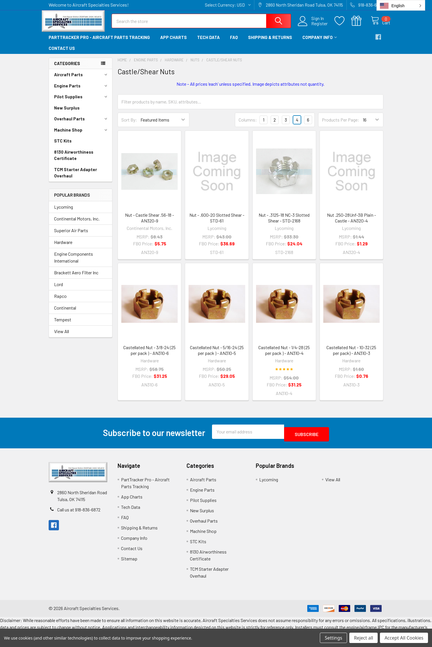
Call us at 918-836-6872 (78, 512)
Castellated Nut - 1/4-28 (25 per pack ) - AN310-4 (284, 355)
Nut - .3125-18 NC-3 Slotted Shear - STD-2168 (284, 222)
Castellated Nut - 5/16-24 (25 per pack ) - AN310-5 (217, 355)
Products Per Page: (340, 125)
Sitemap (129, 561)
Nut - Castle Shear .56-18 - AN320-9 (149, 222)
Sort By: (129, 125)
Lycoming (63, 212)
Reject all (363, 638)
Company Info (319, 42)
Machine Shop (81, 135)
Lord (58, 289)
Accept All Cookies (404, 638)
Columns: (248, 125)
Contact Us (62, 53)
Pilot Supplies (81, 101)
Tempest (62, 324)
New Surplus (67, 113)
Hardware (63, 247)
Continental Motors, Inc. (77, 223)
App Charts (173, 42)
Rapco (60, 301)
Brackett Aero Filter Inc (76, 277)
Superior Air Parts (71, 235)
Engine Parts (81, 90)
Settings (333, 638)
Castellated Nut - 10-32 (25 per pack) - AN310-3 (351, 355)
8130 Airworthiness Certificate (73, 160)
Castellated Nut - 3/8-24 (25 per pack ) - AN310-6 (149, 355)
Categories (67, 68)
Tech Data (208, 42)
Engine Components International (73, 262)
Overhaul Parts (81, 123)
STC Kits (63, 145)
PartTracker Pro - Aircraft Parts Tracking (99, 42)
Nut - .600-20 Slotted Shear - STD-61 (216, 222)
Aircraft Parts (81, 79)
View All (61, 336)
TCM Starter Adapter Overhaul (75, 178)
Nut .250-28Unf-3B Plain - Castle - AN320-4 (351, 222)
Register (313, 27)
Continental (65, 313)
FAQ (234, 42)
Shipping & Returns (270, 42)
